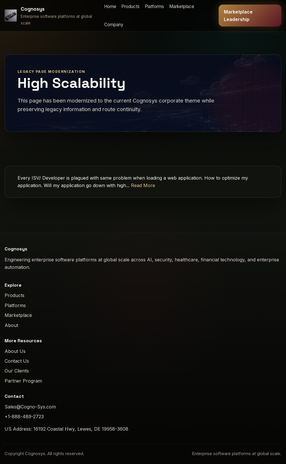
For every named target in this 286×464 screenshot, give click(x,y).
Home (110, 6)
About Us (15, 351)
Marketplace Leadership (238, 15)
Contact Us (17, 361)
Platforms (154, 6)
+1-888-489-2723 (24, 416)
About (11, 325)
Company (113, 24)
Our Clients (17, 371)
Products (130, 6)
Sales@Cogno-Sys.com (30, 407)
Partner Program (23, 381)
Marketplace (181, 6)
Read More (143, 185)
